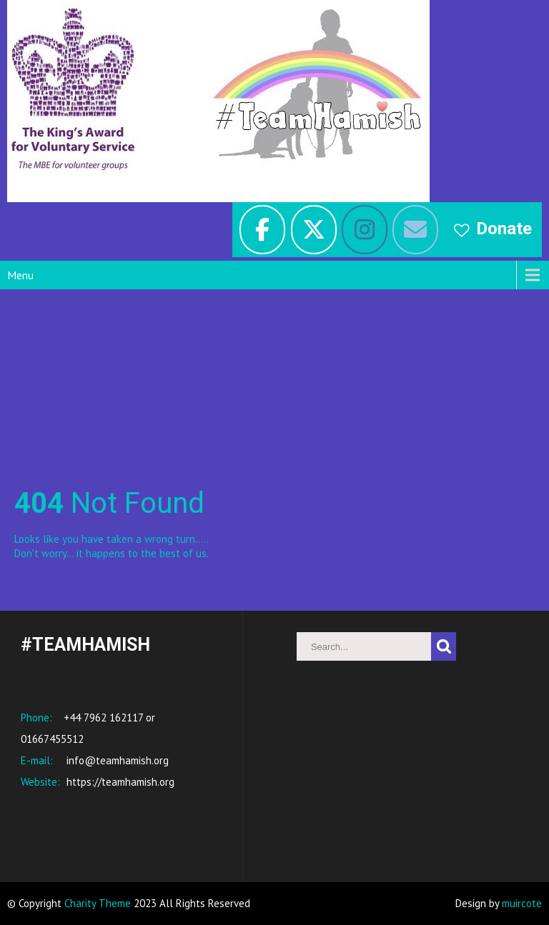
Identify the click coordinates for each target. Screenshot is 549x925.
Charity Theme (97, 903)
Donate (504, 229)
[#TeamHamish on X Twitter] (314, 229)
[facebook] (262, 229)
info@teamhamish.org (116, 760)
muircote (522, 903)
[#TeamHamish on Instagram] (364, 229)
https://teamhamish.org (119, 782)
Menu (20, 275)
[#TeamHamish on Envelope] (415, 229)
